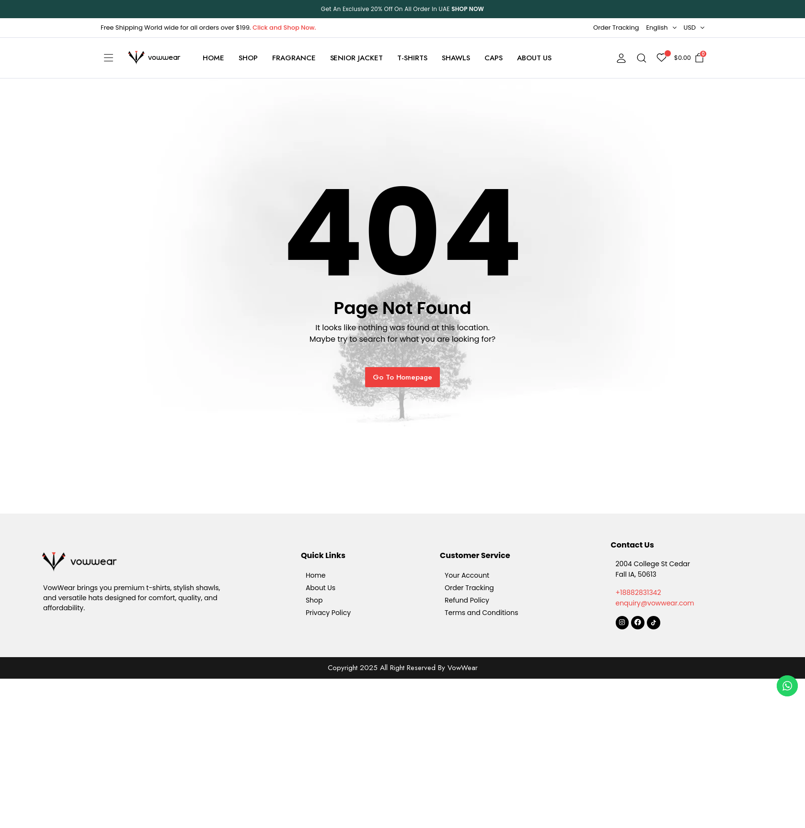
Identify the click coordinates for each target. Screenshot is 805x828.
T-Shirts (412, 58)
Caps (493, 58)
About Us (534, 58)
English (656, 27)
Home (213, 58)
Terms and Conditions (481, 612)
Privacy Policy (328, 612)
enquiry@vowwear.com (655, 603)
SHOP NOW (467, 9)
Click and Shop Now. (284, 27)
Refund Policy (467, 600)
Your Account (467, 575)
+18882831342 (638, 592)
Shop (248, 58)
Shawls (456, 58)
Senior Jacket (356, 58)
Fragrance (294, 58)
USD (690, 27)
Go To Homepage (403, 377)
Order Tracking (616, 27)
